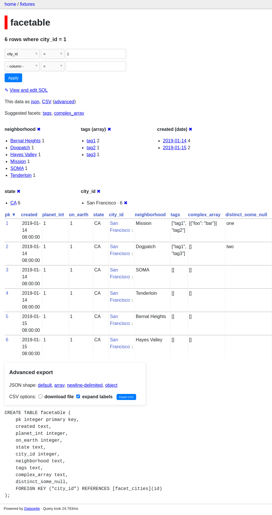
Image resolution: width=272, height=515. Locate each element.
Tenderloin (21, 175)
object (111, 385)
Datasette (32, 508)
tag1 (91, 140)
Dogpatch (20, 147)
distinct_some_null (246, 214)
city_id (116, 214)
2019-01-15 (175, 147)
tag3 (91, 154)
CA (13, 202)
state (98, 214)
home (10, 4)
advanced (64, 101)
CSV (47, 101)
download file (56, 396)
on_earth (78, 214)
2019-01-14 (175, 140)
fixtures (27, 4)
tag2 (91, 147)
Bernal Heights (25, 140)
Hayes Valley (23, 154)
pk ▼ (10, 214)
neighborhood (150, 214)
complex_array (69, 113)
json (35, 101)
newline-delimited (85, 385)
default (45, 385)
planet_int (53, 214)
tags (47, 113)
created (29, 214)
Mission (18, 161)
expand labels (94, 396)
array (59, 385)
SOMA (17, 168)
